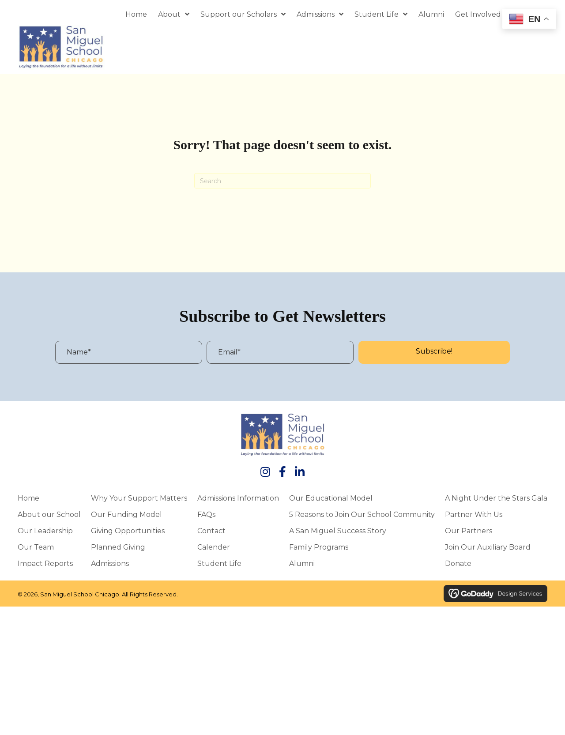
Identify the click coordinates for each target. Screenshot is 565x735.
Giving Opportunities (128, 531)
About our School (49, 514)
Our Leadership (45, 531)
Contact (211, 531)
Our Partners (468, 531)
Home (28, 498)
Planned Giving (118, 547)
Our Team (36, 547)
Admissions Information (238, 498)
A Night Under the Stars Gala (496, 498)
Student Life (219, 563)
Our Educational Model (331, 498)
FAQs (206, 514)
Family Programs (318, 547)
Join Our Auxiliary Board (488, 547)
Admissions (110, 563)
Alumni (302, 563)
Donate (458, 563)
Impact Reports (45, 563)
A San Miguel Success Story (337, 531)
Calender (213, 547)
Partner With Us (473, 514)
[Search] (282, 180)
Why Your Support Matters (139, 498)
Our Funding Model (126, 514)
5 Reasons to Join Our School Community (362, 514)
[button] (434, 352)
